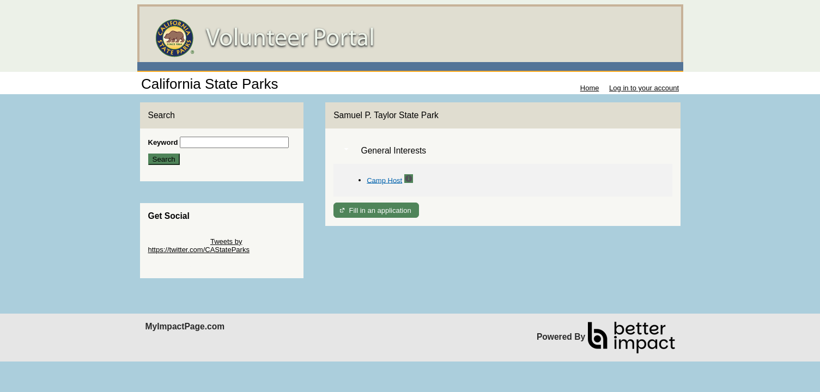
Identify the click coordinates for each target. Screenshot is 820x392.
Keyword (163, 142)
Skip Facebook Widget (183, 266)
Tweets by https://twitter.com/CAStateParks (199, 245)
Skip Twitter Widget (178, 241)
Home (589, 88)
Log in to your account (644, 88)
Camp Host (384, 180)
